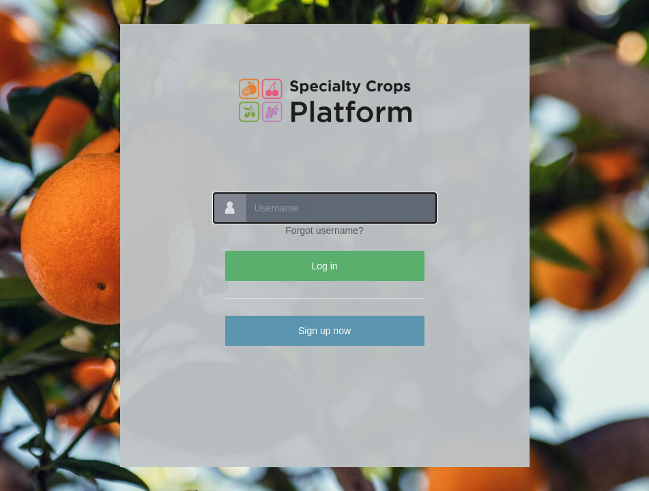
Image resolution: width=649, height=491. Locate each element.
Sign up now (324, 330)
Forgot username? (324, 230)
